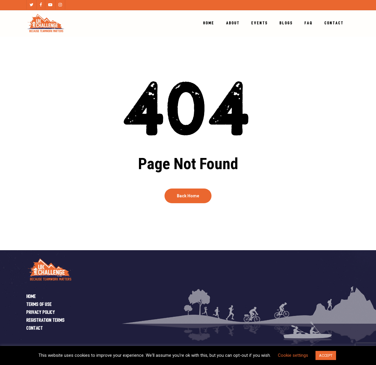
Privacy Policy (40, 312)
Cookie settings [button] (293, 355)
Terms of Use (39, 304)
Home (31, 296)
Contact (34, 328)
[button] (365, 3)
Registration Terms (45, 320)
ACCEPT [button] (326, 355)
